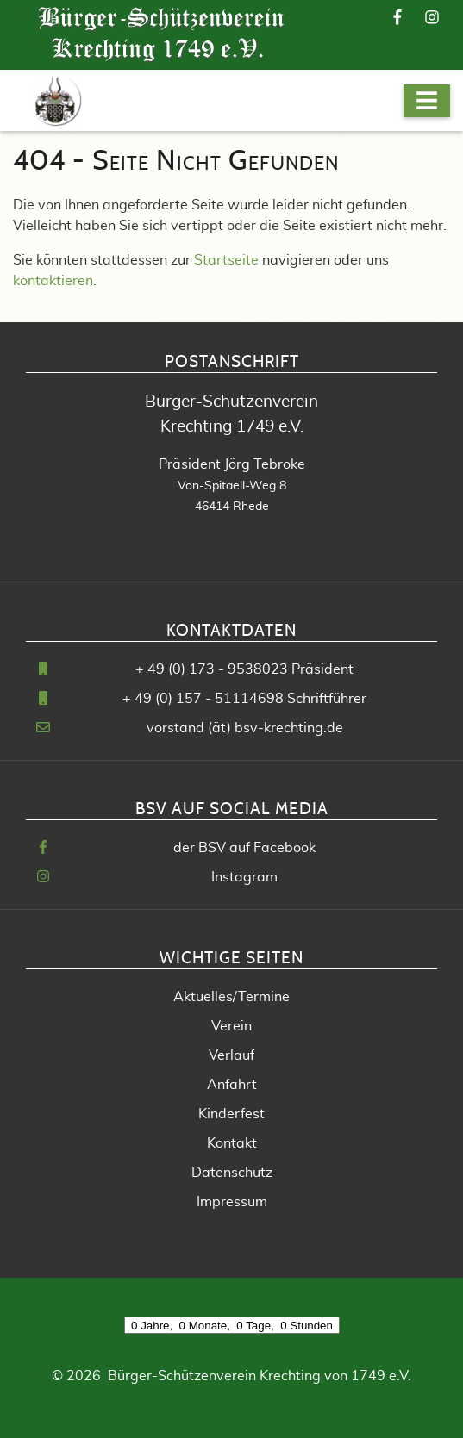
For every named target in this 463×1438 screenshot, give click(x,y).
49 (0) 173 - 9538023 (217, 669)
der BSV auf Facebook (244, 848)
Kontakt (232, 1143)
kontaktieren (53, 281)
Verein (231, 1026)
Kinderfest (231, 1114)
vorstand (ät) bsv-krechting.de (245, 728)
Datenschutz (231, 1173)
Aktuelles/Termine (231, 997)
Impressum (232, 1202)
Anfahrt (232, 1085)
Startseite (226, 260)
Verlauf (231, 1055)
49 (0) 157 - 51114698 (209, 699)
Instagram (244, 877)
